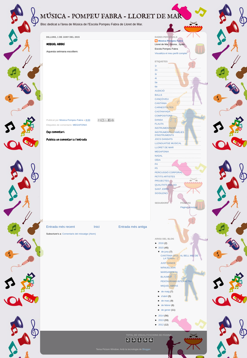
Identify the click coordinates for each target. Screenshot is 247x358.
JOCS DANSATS (164, 139)
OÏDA (157, 160)
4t (156, 78)
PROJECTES (162, 180)
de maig (165, 291)
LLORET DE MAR (164, 147)
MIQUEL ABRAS (169, 285)
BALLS (158, 95)
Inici (97, 226)
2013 (161, 320)
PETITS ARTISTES (165, 176)
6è (156, 86)
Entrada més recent (60, 226)
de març (165, 300)
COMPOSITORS (163, 115)
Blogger (146, 349)
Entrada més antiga (132, 226)
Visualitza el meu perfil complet (171, 53)
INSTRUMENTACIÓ (165, 128)
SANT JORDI (162, 189)
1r (156, 65)
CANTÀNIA (161, 103)
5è (156, 82)
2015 (161, 247)
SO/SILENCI (161, 193)
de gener (166, 310)
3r (156, 74)
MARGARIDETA (169, 272)
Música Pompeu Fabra (170, 41)
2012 (161, 324)
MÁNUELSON (168, 267)
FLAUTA (159, 124)
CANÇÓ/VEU (162, 99)
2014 (161, 315)
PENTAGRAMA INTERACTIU (176, 281)
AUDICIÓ (159, 90)
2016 (161, 243)
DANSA (159, 120)
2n (156, 70)
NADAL (159, 155)
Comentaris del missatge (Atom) (79, 233)
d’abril (164, 296)
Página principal (188, 207)
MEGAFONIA (80, 125)
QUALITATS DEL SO (166, 185)
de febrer (166, 305)
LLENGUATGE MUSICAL (168, 143)
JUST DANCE (168, 263)
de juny (165, 251)
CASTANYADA (162, 111)
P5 (156, 168)
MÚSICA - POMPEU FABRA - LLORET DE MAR (111, 16)
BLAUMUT (166, 276)
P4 (156, 164)
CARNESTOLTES (164, 107)
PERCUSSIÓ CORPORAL (168, 172)
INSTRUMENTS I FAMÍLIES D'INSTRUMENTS (169, 133)
